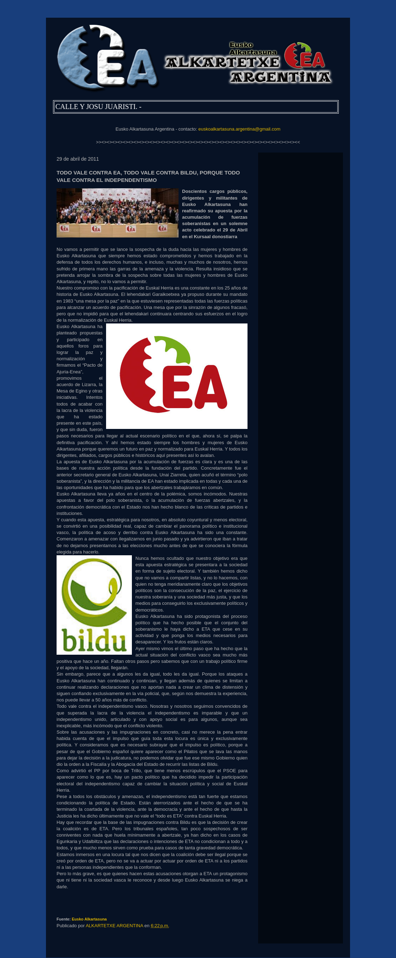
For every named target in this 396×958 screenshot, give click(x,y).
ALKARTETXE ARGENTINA (115, 925)
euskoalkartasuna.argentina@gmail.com (239, 129)
